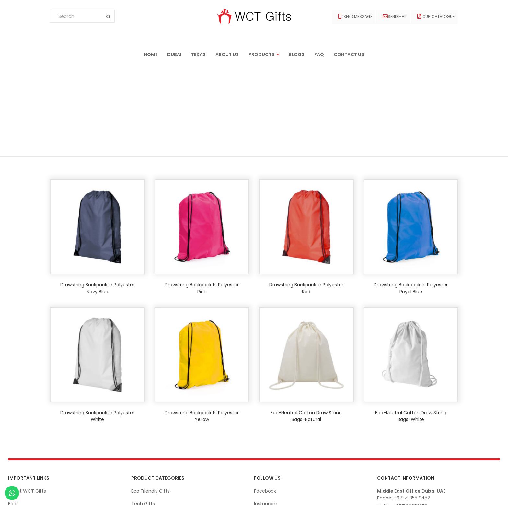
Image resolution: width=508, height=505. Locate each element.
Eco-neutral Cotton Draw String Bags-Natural (306, 325)
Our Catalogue (436, 16)
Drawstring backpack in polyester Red (306, 197)
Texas (198, 54)
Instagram (265, 413)
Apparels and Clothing (156, 426)
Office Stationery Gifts (156, 451)
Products (261, 54)
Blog (12, 413)
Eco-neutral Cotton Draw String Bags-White (410, 325)
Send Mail (395, 16)
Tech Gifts (143, 413)
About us (227, 54)
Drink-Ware (144, 438)
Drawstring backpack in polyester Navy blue (97, 197)
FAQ (319, 54)
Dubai (174, 54)
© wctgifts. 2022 (481, 493)
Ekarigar (41, 493)
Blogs (297, 54)
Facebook (265, 400)
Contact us (349, 54)
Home (150, 54)
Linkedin (263, 426)
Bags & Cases (146, 464)
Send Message (355, 16)
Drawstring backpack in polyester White (97, 325)
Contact (17, 426)
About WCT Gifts (27, 400)
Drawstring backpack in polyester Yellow (202, 325)
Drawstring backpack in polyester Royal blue (411, 197)
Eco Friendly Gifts (150, 400)
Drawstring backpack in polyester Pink (202, 197)
